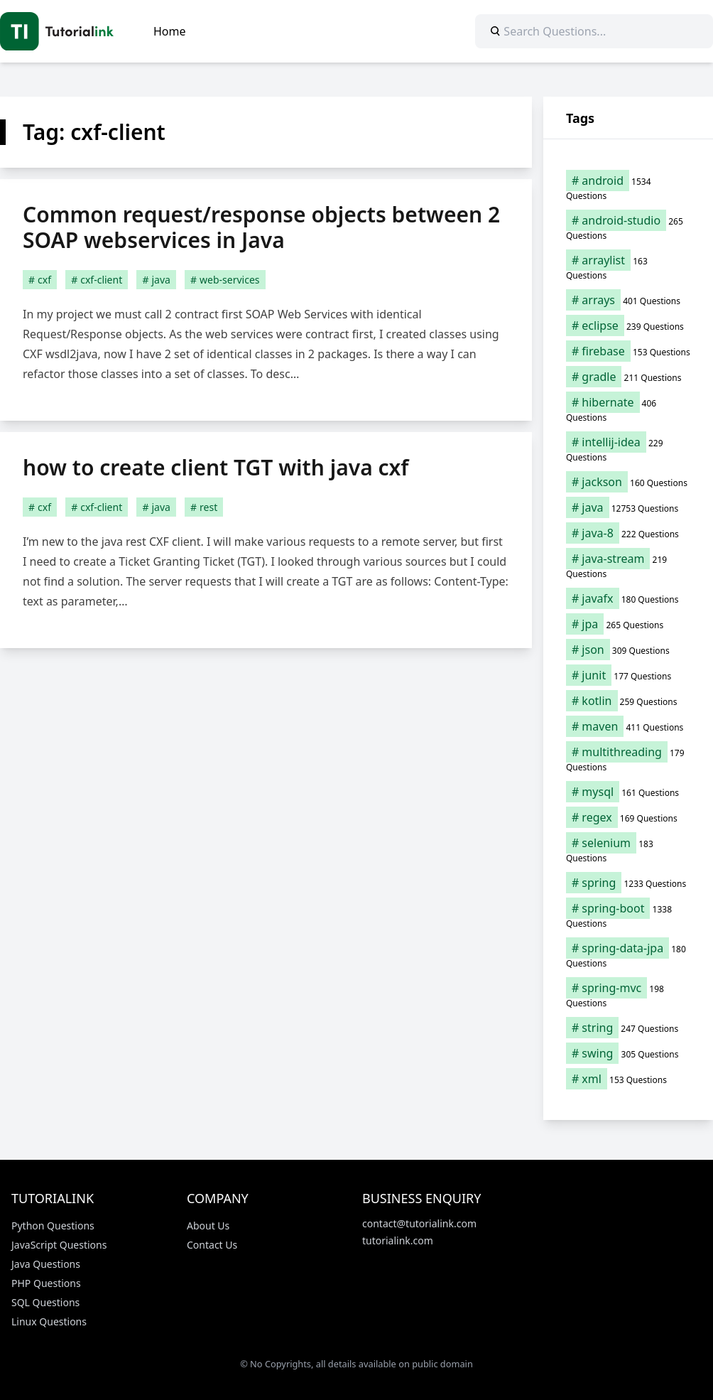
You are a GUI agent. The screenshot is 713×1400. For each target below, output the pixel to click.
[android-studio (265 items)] (628, 227)
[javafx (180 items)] (628, 598)
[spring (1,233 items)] (628, 883)
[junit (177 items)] (628, 675)
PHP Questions (46, 1283)
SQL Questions (45, 1302)
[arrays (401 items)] (628, 300)
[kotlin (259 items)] (628, 701)
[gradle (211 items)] (628, 377)
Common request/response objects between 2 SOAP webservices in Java (261, 227)
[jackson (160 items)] (628, 482)
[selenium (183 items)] (628, 850)
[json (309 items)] (628, 649)
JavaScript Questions (59, 1244)
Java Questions (45, 1264)
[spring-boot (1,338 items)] (628, 915)
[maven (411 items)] (628, 726)
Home (169, 31)
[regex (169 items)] (628, 817)
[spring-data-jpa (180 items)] (628, 955)
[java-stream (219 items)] (628, 565)
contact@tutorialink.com (419, 1223)
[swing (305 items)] (628, 1053)
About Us (208, 1225)
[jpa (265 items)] (628, 624)
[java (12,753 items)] (628, 507)
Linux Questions (49, 1321)
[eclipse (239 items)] (628, 325)
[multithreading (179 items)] (628, 759)
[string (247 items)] (628, 1028)
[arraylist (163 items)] (628, 267)
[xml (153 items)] (628, 1079)
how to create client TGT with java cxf (215, 467)
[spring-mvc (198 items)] (628, 995)
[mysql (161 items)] (628, 792)
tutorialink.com (397, 1240)
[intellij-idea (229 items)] (628, 449)
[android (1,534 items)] (628, 187)
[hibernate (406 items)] (628, 409)
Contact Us (212, 1244)
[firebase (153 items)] (628, 351)
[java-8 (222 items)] (628, 533)
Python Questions (52, 1225)
